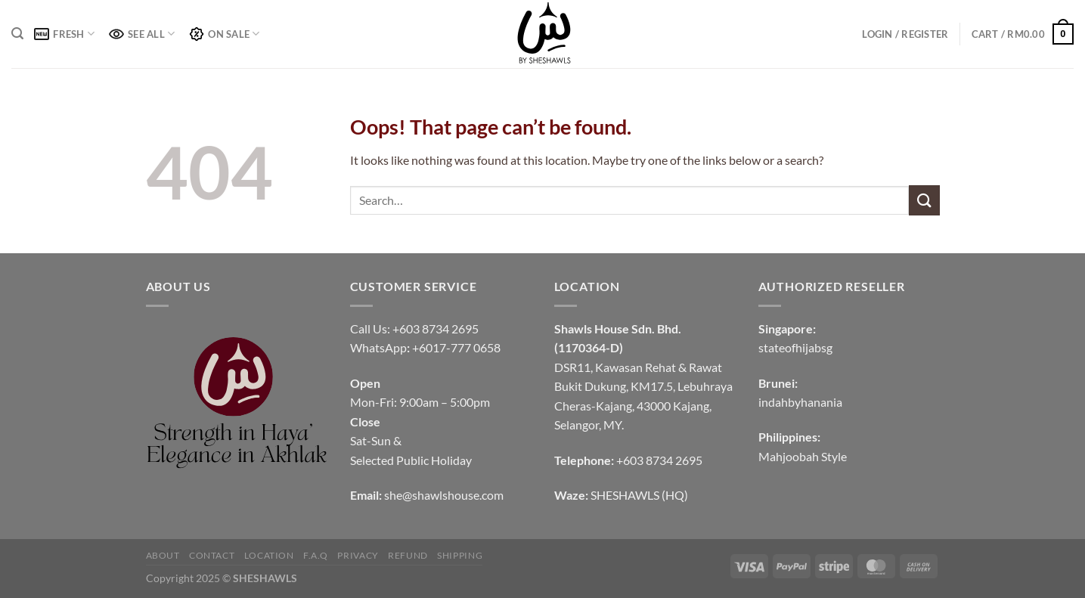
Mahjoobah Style (802, 456)
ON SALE (224, 34)
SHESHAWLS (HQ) (639, 495)
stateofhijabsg (795, 347)
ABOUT (163, 555)
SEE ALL (142, 33)
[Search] (17, 33)
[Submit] (924, 200)
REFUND (408, 555)
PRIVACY (357, 555)
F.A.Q (315, 555)
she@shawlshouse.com (444, 495)
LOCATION (269, 555)
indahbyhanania (800, 402)
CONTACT (211, 555)
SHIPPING (459, 555)
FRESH (64, 33)
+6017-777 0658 (456, 347)
